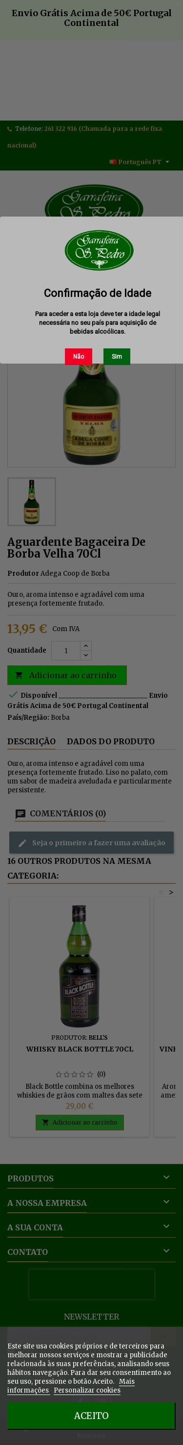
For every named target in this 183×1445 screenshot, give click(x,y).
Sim (117, 356)
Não (78, 356)
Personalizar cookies (87, 1390)
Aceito (91, 1415)
